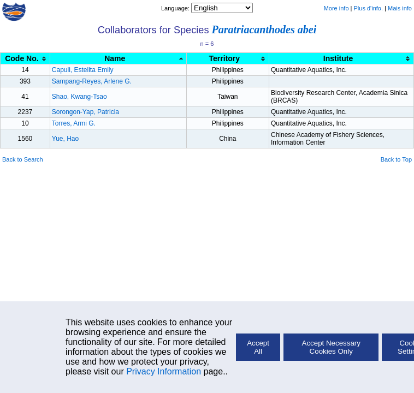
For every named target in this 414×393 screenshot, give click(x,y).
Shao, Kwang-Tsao (79, 96)
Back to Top (396, 159)
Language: (176, 8)
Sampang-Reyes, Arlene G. (92, 81)
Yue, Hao (65, 138)
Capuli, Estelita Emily (83, 70)
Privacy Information (163, 371)
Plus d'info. (368, 8)
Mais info (400, 8)
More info (336, 8)
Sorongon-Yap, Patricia (85, 112)
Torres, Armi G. (74, 123)
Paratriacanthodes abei (264, 29)
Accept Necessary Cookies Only (331, 347)
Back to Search (22, 159)
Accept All (258, 347)
